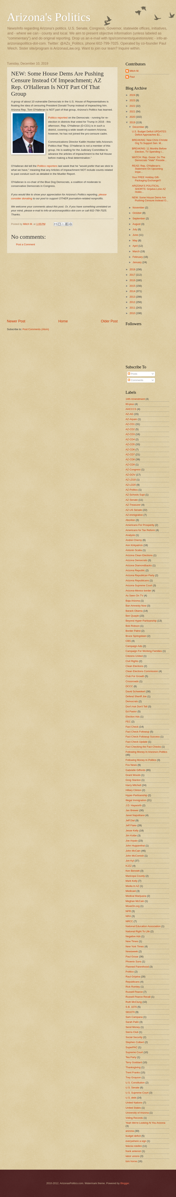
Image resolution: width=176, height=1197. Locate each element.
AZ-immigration (134, 514)
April (135, 245)
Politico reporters (47, 165)
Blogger (124, 1183)
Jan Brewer (132, 810)
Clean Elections (134, 666)
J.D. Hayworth (134, 805)
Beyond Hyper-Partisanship (141, 620)
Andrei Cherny (134, 540)
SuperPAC (131, 1047)
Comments (135, 380)
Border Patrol (133, 630)
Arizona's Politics (48, 17)
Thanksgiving (133, 1067)
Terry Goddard (134, 1062)
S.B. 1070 (131, 1006)
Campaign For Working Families (144, 651)
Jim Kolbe (131, 835)
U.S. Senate (132, 1087)
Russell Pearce (134, 991)
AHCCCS (131, 409)
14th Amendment (135, 398)
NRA (128, 916)
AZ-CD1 (130, 424)
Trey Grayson (133, 1077)
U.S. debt (131, 1097)
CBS (128, 640)
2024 (133, 95)
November (138, 207)
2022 (133, 105)
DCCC (129, 686)
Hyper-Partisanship (136, 795)
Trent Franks (133, 1072)
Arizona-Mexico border (138, 590)
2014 (133, 291)
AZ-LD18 (131, 479)
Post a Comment (25, 244)
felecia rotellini (134, 1145)
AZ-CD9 (130, 464)
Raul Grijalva (133, 976)
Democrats (132, 701)
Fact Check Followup (137, 731)
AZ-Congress (133, 469)
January (137, 262)
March (136, 251)
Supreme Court (134, 1052)
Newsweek (132, 951)
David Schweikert (135, 691)
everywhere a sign (136, 1141)
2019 (133, 122)
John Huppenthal (135, 845)
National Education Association (143, 926)
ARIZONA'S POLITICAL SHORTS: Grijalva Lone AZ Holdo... (149, 188)
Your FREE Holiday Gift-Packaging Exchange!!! (146, 179)
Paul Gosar (132, 956)
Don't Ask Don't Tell (136, 706)
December (138, 126)
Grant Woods (133, 775)
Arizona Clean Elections (139, 555)
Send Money (133, 1027)
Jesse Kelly (132, 830)
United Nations (134, 1102)
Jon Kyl (130, 860)
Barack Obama (134, 610)
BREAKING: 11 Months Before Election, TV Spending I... (149, 150)
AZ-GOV (130, 474)
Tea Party (131, 1057)
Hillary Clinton (133, 790)
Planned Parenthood (137, 966)
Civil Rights (132, 661)
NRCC (129, 921)
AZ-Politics (132, 489)
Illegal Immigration (136, 800)
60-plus (130, 404)
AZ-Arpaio (131, 419)
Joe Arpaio (132, 840)
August (136, 224)
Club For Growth (135, 676)
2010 (133, 313)
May (135, 240)
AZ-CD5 (130, 444)
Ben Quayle (132, 615)
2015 (133, 285)
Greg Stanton (133, 780)
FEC (128, 721)
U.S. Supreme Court (137, 1092)
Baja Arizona (133, 600)
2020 (133, 116)
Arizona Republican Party (140, 575)
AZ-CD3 (130, 434)
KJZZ (129, 865)
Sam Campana (134, 1016)
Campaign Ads (134, 646)
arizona (130, 1130)
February (137, 256)
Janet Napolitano (135, 815)
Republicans (133, 981)
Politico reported (58, 117)
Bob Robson (133, 625)
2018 (133, 269)
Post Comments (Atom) (36, 329)
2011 (133, 307)
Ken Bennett (133, 870)
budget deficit (133, 1135)
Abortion (130, 520)
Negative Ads (133, 936)
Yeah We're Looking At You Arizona (145, 1122)
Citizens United (134, 655)
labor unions (132, 1156)
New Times (132, 941)
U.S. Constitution (135, 1082)
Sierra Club (132, 1032)
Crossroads (132, 681)
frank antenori (133, 1151)
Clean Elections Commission (142, 671)
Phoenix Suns (133, 961)
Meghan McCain (135, 901)
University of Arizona (137, 1112)
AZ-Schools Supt (135, 494)
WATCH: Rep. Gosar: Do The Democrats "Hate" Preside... (149, 159)
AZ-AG (129, 414)
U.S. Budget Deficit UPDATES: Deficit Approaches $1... (149, 133)
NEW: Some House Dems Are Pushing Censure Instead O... (150, 199)
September (139, 218)
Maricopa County (135, 875)
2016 (133, 280)
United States (133, 1107)
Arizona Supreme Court (139, 585)
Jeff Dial (130, 820)
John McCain (133, 850)
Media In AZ (132, 886)
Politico (130, 971)
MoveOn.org (133, 906)
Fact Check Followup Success (143, 736)
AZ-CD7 (130, 454)
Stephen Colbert (135, 1042)
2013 (133, 296)
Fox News (131, 764)
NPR (128, 911)
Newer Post (16, 321)
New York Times (135, 946)
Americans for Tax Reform (140, 530)
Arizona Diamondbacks (139, 565)
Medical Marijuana (136, 895)
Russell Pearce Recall (138, 996)
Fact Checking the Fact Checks (143, 746)
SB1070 (130, 1012)
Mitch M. (134, 70)
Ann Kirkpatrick (134, 545)
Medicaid (131, 890)
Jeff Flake (131, 825)
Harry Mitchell (133, 785)
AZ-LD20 (131, 484)
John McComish (135, 855)
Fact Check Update (136, 741)
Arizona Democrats (136, 560)
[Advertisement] (62, 286)
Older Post (109, 321)
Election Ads (133, 716)
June (135, 234)
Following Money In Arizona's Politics (146, 751)
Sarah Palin (132, 1021)
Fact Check (132, 726)
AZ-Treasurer (133, 504)
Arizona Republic (135, 570)
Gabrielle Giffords (135, 770)
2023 (133, 100)
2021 (133, 111)
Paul (132, 76)
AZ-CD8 (130, 459)
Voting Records (134, 1117)
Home (63, 321)
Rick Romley (133, 986)
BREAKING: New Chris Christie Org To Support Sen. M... (149, 141)
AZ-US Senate (134, 509)
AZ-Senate (132, 499)
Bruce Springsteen (136, 635)
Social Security (134, 1037)
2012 (133, 302)
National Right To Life (138, 931)
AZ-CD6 (130, 449)
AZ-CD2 (130, 429)
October (137, 212)
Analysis (130, 535)
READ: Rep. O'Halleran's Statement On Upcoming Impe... (147, 168)
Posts (132, 373)
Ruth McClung (134, 1001)
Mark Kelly (131, 880)
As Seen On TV (134, 595)
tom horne (131, 1161)
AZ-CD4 (130, 439)
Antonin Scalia (134, 550)
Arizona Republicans (137, 580)
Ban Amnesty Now (136, 605)
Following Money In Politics (141, 760)
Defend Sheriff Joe (136, 696)
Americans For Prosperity (140, 525)
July (135, 229)
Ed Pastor (131, 711)
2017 (133, 274)
